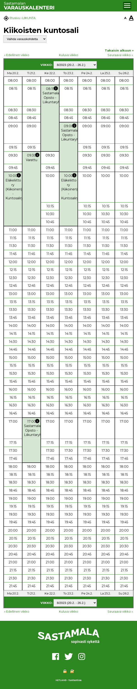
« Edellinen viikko (16, 55)
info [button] (55, 88)
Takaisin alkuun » (119, 50)
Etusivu (15, 18)
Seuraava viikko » (120, 55)
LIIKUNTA (28, 18)
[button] (127, 6)
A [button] (125, 18)
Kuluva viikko (68, 55)
